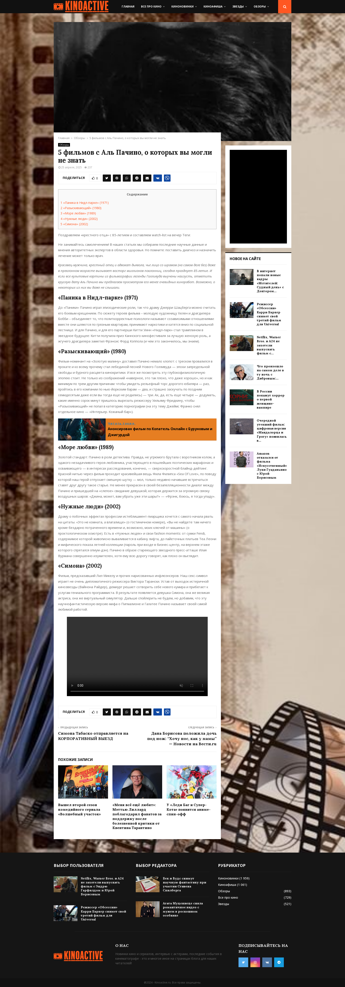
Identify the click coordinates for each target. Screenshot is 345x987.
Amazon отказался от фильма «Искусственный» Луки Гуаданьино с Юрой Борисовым (272, 466)
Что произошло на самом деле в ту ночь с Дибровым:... (270, 372)
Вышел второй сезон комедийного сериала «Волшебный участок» (79, 809)
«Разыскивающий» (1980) (81, 208)
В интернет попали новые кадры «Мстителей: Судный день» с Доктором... (270, 281)
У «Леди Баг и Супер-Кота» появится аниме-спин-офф (189, 809)
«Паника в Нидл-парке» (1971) (85, 203)
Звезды (238, 6)
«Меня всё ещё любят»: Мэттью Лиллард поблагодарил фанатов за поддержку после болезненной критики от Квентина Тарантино (136, 816)
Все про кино (151, 6)
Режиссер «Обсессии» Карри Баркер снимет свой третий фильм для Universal (269, 314)
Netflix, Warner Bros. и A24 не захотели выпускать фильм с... (269, 345)
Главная (128, 6)
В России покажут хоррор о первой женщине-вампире (270, 399)
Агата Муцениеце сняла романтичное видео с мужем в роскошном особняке (183, 909)
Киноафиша (213, 6)
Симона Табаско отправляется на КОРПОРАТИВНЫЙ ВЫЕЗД (93, 736)
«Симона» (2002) (74, 224)
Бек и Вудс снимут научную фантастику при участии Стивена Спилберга (184, 884)
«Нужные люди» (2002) (79, 219)
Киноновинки (182, 6)
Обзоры (260, 6)
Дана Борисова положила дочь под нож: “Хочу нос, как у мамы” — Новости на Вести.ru (182, 738)
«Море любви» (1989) (78, 213)
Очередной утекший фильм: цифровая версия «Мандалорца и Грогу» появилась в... (272, 430)
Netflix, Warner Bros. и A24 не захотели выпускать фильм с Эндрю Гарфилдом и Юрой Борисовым (102, 886)
